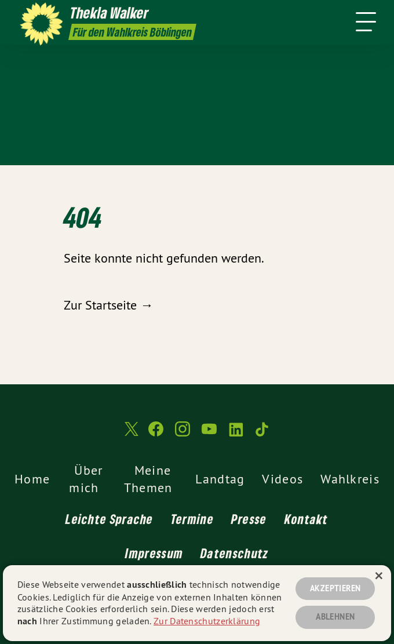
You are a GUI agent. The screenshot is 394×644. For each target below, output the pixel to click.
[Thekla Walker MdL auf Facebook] (156, 434)
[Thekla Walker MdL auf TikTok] (262, 434)
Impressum (154, 553)
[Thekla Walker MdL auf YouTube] (209, 434)
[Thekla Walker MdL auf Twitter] (130, 433)
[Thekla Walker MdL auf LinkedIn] (235, 434)
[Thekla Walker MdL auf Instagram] (182, 434)
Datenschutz (234, 553)
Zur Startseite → (108, 305)
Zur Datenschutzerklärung (207, 621)
